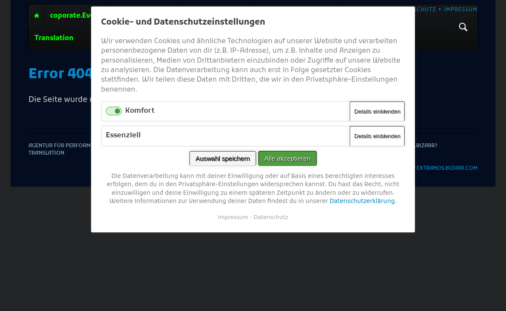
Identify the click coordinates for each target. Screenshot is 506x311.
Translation (54, 38)
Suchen (463, 27)
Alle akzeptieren (288, 158)
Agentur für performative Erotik (36, 16)
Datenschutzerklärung (362, 201)
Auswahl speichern (223, 158)
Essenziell (123, 135)
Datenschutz (415, 9)
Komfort (140, 111)
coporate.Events (77, 16)
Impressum (461, 9)
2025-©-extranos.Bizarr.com (436, 168)
